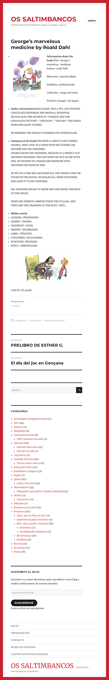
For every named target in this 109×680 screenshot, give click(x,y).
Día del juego (24, 535)
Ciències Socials (25, 451)
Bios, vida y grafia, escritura (32, 523)
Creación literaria (23, 459)
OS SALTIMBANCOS (43, 19)
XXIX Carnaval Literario (30, 439)
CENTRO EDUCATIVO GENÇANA (29, 654)
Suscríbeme (24, 602)
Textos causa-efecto (28, 463)
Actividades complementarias (30, 418)
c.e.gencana (21, 320)
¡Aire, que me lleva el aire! (31, 515)
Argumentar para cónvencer (32, 519)
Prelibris (21, 539)
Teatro (17, 551)
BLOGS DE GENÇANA (23, 647)
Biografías (19, 430)
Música (18, 495)
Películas (19, 503)
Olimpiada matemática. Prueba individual (40, 491)
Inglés (17, 475)
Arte (16, 422)
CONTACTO (17, 640)
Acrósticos (25, 527)
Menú (92, 20)
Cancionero (23, 499)
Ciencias (18, 443)
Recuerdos (20, 547)
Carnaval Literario (24, 434)
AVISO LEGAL (82, 667)
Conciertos (20, 455)
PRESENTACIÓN (20, 633)
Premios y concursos (25, 507)
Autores (18, 426)
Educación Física (23, 467)
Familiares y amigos (25, 471)
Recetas (18, 543)
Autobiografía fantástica (33, 531)
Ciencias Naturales (27, 447)
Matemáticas (21, 487)
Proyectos (19, 511)
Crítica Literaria (51, 320)
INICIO (15, 626)
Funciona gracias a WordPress (24, 671)
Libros (62, 320)
